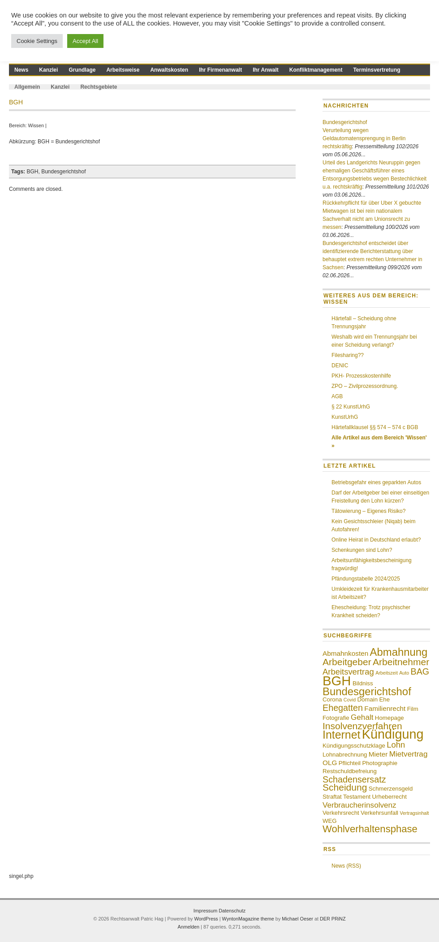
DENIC (339, 365)
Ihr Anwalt (266, 70)
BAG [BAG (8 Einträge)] (419, 671)
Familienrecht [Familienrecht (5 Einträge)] (384, 708)
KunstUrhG (344, 417)
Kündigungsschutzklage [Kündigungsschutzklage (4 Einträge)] (354, 745)
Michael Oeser (297, 918)
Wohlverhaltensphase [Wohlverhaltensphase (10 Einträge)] (370, 828)
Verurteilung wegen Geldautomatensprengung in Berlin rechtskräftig (364, 138)
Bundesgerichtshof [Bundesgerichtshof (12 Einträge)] (367, 691)
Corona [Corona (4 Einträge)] (332, 699)
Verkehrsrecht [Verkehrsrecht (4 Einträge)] (341, 812)
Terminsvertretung (376, 70)
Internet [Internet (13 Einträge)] (341, 734)
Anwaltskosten (169, 70)
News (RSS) (346, 866)
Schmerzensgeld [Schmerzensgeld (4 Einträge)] (391, 788)
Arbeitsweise (122, 70)
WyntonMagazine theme (248, 918)
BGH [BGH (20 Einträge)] (337, 680)
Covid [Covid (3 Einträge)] (350, 699)
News (21, 70)
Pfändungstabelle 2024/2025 (365, 579)
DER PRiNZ (333, 918)
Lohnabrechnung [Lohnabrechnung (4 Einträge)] (345, 754)
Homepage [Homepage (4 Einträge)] (389, 717)
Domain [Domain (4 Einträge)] (367, 699)
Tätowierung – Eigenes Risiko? (368, 511)
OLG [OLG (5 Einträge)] (330, 762)
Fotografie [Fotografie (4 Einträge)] (336, 717)
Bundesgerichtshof (63, 171)
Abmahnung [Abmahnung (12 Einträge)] (399, 652)
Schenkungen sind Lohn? (361, 550)
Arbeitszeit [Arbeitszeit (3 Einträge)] (386, 672)
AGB (337, 396)
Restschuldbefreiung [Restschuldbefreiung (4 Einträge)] (350, 771)
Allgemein (27, 87)
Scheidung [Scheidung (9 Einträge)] (345, 787)
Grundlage (82, 70)
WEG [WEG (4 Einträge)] (330, 820)
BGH (32, 171)
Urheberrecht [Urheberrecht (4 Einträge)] (389, 796)
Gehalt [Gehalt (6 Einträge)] (362, 717)
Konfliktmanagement (316, 70)
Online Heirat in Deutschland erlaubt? (376, 540)
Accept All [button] (85, 41)
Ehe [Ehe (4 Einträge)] (384, 699)
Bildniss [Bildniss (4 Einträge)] (363, 683)
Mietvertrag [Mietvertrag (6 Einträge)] (408, 753)
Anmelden (188, 926)
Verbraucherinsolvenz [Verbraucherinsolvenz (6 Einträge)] (359, 804)
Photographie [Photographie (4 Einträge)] (379, 763)
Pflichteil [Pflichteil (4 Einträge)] (350, 763)
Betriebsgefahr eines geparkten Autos (376, 482)
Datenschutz (232, 910)
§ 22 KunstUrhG (350, 407)
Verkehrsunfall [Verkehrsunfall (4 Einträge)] (379, 812)
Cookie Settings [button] (37, 41)
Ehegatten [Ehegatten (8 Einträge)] (343, 708)
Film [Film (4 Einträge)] (412, 708)
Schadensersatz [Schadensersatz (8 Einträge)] (354, 779)
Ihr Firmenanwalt (220, 70)
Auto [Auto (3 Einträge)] (404, 672)
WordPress (206, 918)
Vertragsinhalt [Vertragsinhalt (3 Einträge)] (414, 813)
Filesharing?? (347, 355)
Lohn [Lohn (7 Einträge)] (396, 744)
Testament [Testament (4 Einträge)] (356, 796)
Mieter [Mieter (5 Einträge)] (378, 754)
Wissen (36, 125)
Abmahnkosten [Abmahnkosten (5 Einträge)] (345, 653)
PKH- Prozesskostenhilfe (361, 376)
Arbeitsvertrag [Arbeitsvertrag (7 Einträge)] (348, 671)
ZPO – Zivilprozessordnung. (364, 386)
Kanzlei (48, 70)
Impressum (206, 910)
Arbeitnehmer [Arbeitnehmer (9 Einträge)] (401, 662)
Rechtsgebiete (98, 87)
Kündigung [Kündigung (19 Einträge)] (393, 734)
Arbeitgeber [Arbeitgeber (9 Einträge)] (347, 662)
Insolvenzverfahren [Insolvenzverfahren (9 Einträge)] (362, 726)
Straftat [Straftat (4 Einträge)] (332, 796)
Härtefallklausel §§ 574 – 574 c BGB (374, 427)
